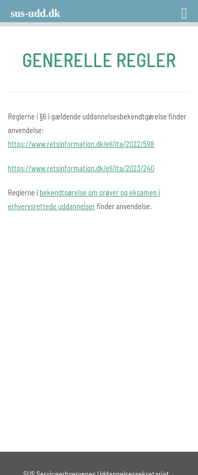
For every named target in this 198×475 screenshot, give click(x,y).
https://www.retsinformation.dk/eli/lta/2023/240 (81, 168)
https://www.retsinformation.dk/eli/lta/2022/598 (81, 143)
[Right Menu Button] (170, 9)
